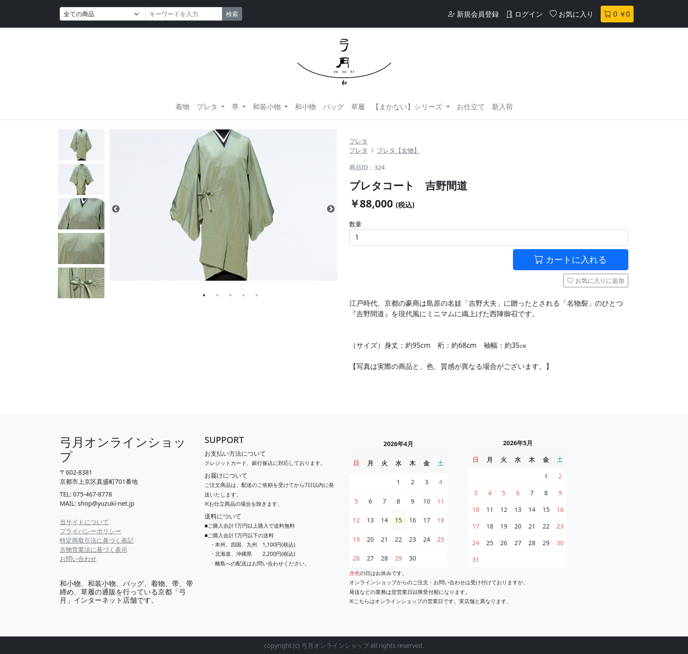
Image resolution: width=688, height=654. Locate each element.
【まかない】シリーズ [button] (408, 106)
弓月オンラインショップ (123, 449)
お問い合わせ (78, 558)
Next (330, 209)
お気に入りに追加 (595, 280)
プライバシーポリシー (90, 531)
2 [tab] (217, 295)
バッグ (333, 106)
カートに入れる (570, 259)
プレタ (358, 141)
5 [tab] (256, 295)
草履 (358, 106)
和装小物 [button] (268, 106)
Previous (115, 209)
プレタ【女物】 (398, 150)
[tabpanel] (223, 205)
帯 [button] (236, 106)
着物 (183, 106)
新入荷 (502, 106)
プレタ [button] (208, 106)
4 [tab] (243, 295)
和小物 (305, 106)
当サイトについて (84, 522)
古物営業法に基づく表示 (93, 549)
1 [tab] (204, 295)
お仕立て (471, 106)
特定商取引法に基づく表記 (96, 540)
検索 (232, 14)
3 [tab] (230, 295)
